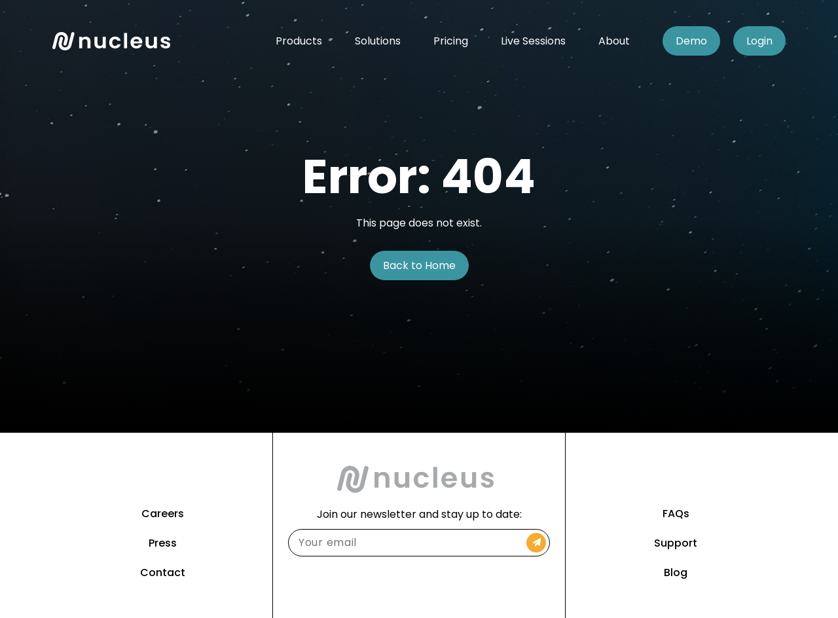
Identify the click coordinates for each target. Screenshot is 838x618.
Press (163, 543)
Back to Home (419, 265)
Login (759, 40)
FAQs (676, 513)
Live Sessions (533, 40)
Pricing (450, 40)
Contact (162, 572)
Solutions (378, 40)
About (614, 40)
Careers (162, 513)
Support (675, 543)
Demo (691, 40)
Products (299, 40)
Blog (675, 572)
